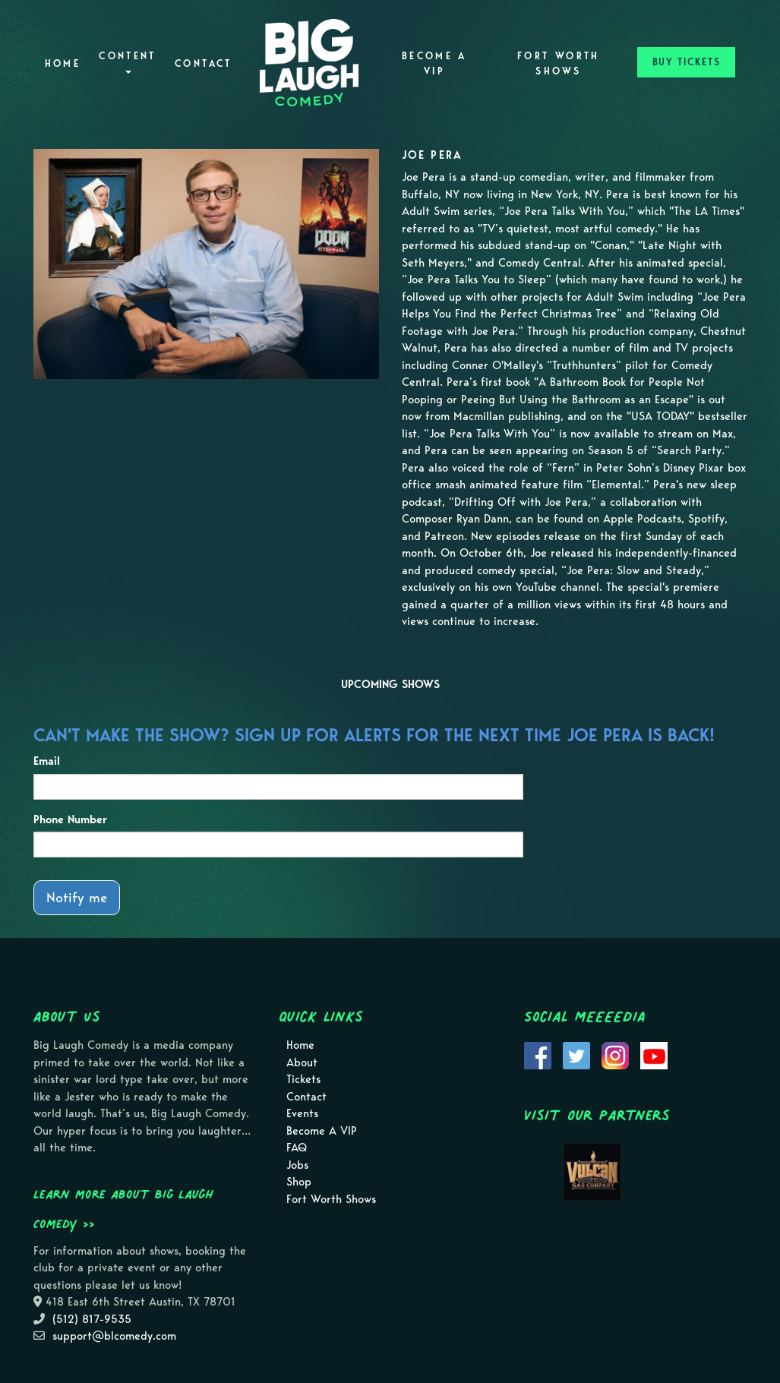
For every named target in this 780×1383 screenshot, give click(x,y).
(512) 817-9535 (91, 1319)
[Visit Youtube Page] (654, 1055)
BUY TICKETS (686, 62)
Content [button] (127, 62)
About (301, 1062)
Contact (203, 63)
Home (63, 63)
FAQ (296, 1147)
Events (302, 1113)
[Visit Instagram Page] (615, 1055)
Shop (298, 1182)
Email (46, 761)
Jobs (297, 1165)
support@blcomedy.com (114, 1336)
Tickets (303, 1079)
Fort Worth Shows (558, 63)
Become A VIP (434, 63)
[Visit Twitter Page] (576, 1055)
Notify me (76, 897)
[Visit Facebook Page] (537, 1055)
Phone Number (70, 819)
